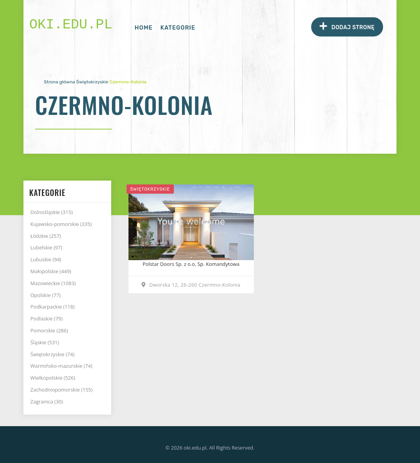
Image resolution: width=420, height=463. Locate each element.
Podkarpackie (52, 306)
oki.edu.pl (70, 24)
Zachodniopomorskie (61, 389)
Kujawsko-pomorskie (61, 224)
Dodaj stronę (347, 26)
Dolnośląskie (51, 212)
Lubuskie (45, 259)
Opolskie (45, 295)
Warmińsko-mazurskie (61, 365)
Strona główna (59, 82)
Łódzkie (45, 235)
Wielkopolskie (52, 377)
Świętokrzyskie (92, 82)
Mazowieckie (53, 283)
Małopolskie (50, 271)
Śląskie (44, 342)
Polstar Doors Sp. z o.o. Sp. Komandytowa (191, 264)
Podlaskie (46, 318)
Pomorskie (49, 330)
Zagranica (46, 401)
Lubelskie (46, 247)
